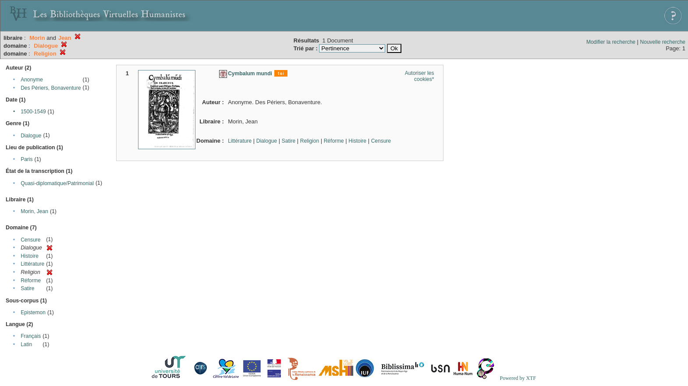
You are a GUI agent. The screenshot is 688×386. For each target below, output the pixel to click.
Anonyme (32, 80)
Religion (309, 141)
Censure (30, 240)
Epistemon (33, 312)
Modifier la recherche (610, 42)
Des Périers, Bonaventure (51, 88)
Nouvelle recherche (662, 42)
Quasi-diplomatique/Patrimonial (57, 183)
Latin (26, 344)
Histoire (30, 256)
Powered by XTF (518, 378)
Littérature (32, 264)
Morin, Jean (34, 211)
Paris (26, 159)
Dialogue (31, 136)
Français (31, 336)
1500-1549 (33, 112)
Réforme (31, 280)
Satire (27, 288)
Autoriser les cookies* (419, 76)
